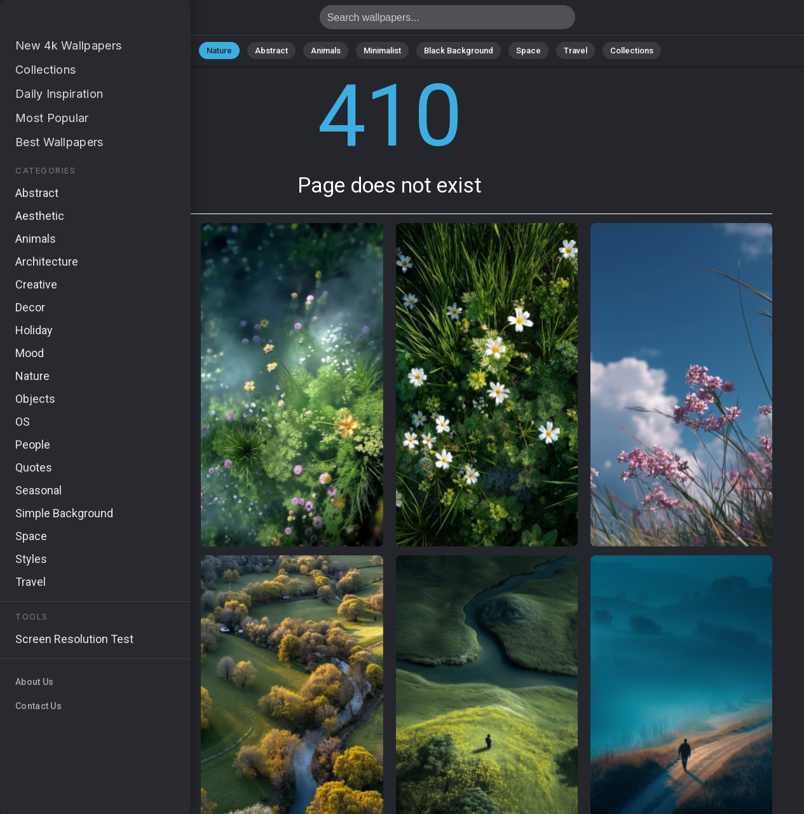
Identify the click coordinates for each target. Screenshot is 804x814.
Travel (575, 50)
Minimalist (382, 50)
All (179, 50)
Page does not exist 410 (76, 20)
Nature (219, 50)
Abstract (271, 50)
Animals (326, 50)
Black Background (458, 50)
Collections (631, 50)
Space (528, 50)
